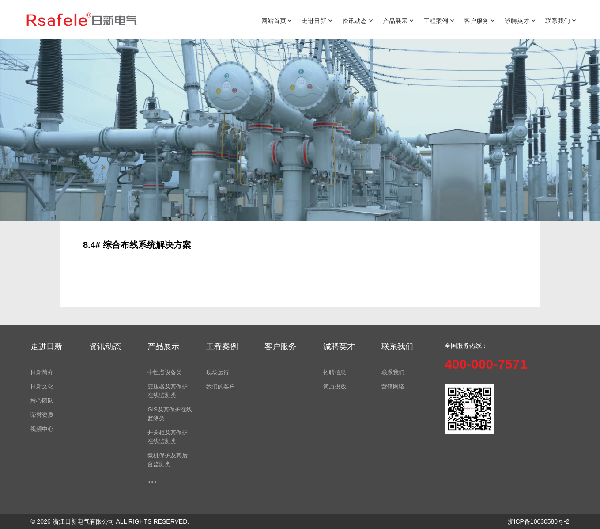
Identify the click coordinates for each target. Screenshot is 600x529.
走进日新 (317, 20)
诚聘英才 (520, 20)
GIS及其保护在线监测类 (169, 414)
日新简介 (41, 372)
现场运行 (217, 372)
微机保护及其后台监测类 (167, 460)
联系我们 (560, 20)
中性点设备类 (164, 372)
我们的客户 (220, 386)
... (152, 478)
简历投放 (334, 386)
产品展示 (398, 20)
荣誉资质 (41, 414)
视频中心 (41, 429)
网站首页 (276, 20)
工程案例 (438, 20)
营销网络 (392, 386)
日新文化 (41, 386)
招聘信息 (334, 372)
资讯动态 (357, 20)
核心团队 (41, 400)
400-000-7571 (486, 364)
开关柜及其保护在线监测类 (167, 437)
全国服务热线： (466, 345)
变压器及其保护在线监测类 (167, 391)
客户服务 (479, 20)
